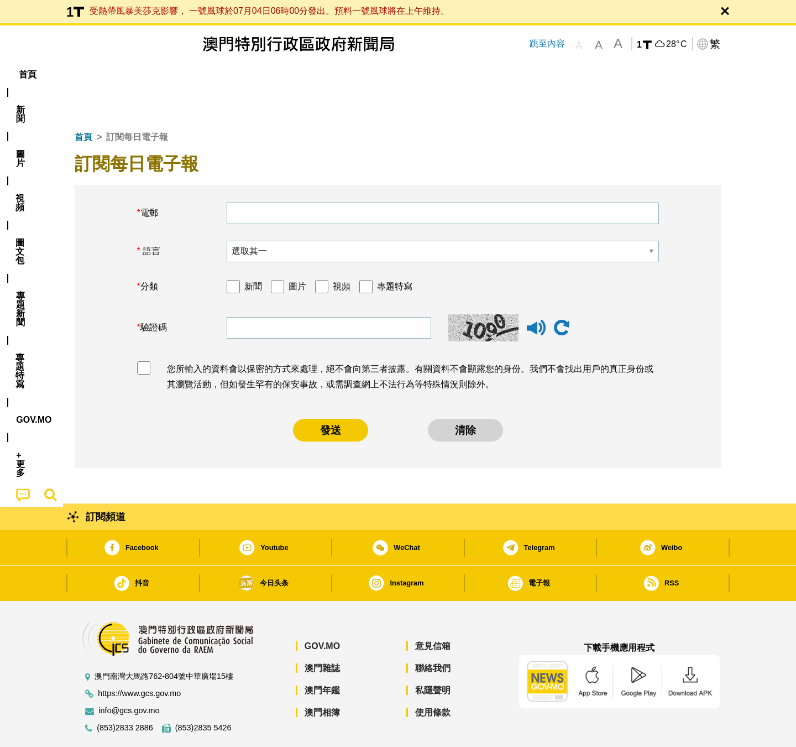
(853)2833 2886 (125, 694)
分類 (149, 252)
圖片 (297, 252)
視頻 (341, 252)
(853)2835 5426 (203, 694)
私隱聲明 (433, 656)
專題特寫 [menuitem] (369, 74)
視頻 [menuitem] (216, 74)
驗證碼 (153, 293)
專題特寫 (394, 252)
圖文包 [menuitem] (260, 74)
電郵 (149, 179)
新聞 (253, 252)
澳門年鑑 (322, 656)
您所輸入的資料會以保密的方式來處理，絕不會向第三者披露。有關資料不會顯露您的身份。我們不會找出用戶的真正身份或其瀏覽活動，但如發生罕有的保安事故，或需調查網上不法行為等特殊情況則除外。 (410, 343)
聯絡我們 (433, 634)
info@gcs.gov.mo (128, 677)
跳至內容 (547, 43)
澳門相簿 (322, 678)
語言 (150, 217)
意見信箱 (433, 612)
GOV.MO (322, 612)
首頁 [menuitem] (94, 74)
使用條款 (433, 678)
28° (676, 44)
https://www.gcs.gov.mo (139, 660)
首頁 (83, 103)
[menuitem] (135, 74)
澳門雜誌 (322, 634)
